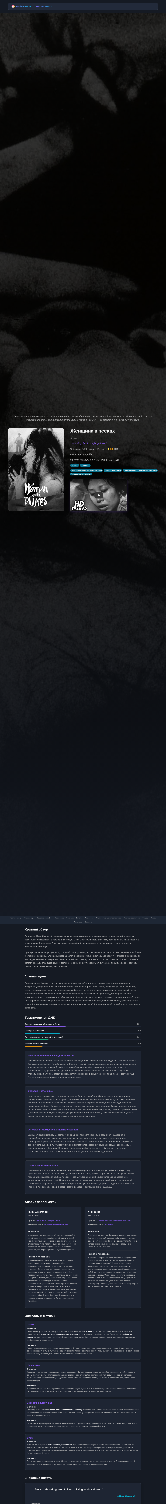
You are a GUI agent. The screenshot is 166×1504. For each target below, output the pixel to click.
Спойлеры (99, 924)
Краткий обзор (19, 918)
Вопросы (113, 924)
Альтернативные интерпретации (138, 918)
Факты (87, 924)
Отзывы (75, 924)
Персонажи (75, 918)
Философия (114, 918)
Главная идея (37, 918)
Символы (89, 918)
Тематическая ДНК (56, 918)
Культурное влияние (58, 924)
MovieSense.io (21, 6)
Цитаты (101, 918)
